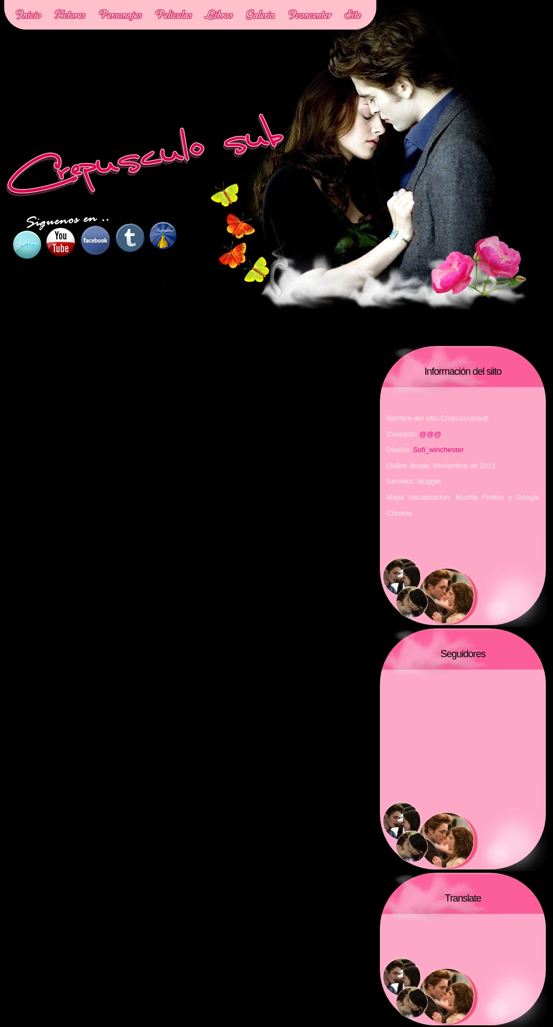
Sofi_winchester (438, 450)
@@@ (430, 434)
